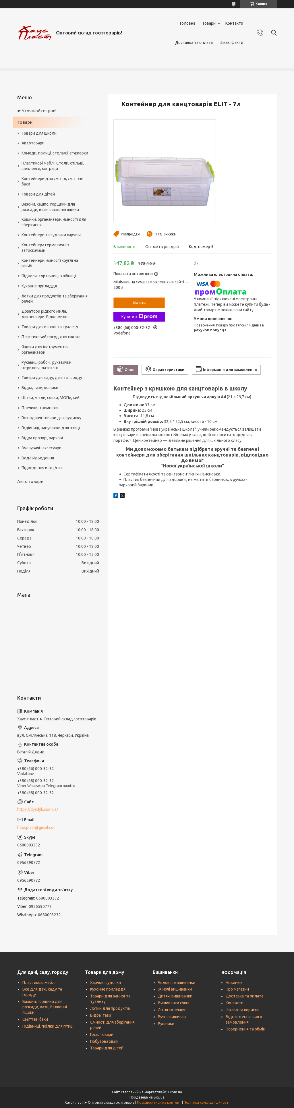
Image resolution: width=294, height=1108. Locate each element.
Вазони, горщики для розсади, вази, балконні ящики (44, 1007)
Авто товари (30, 481)
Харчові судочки (105, 982)
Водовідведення (38, 458)
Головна (187, 23)
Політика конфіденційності (206, 1102)
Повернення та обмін (245, 1029)
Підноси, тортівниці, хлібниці (49, 276)
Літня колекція (171, 1010)
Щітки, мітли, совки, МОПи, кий (51, 397)
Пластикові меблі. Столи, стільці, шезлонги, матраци (53, 166)
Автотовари (33, 143)
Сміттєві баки (35, 1019)
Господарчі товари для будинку (51, 417)
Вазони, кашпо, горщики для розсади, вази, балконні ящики (50, 207)
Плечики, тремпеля (40, 407)
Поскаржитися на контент (159, 1102)
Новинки (234, 982)
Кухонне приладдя (39, 286)
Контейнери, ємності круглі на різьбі (50, 263)
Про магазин (237, 989)
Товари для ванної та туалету (50, 326)
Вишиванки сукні (173, 1003)
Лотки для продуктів (110, 1008)
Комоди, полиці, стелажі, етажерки (55, 153)
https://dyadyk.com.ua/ (37, 809)
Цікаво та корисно (243, 1010)
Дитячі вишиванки (175, 996)
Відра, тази (100, 1015)
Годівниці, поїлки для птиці (48, 1026)
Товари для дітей (38, 194)
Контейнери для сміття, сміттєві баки (52, 181)
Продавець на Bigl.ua (147, 1097)
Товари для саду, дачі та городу (52, 377)
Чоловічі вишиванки (176, 982)
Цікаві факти (231, 42)
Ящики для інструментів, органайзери (45, 350)
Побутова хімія (104, 1041)
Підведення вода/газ (42, 467)
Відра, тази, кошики (40, 387)
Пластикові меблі (38, 982)
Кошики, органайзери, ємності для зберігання (54, 222)
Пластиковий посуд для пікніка (51, 336)
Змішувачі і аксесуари (41, 448)
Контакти (234, 23)
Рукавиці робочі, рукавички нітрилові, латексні (46, 365)
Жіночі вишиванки (175, 989)
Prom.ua (175, 1092)
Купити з (139, 316)
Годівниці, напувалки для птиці (51, 428)
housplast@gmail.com (37, 827)
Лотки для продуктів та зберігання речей (55, 299)
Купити (139, 303)
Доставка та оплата (194, 42)
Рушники (166, 1023)
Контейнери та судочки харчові (51, 235)
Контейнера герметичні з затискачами (45, 248)
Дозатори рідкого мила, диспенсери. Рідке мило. (45, 314)
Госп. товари (101, 1034)
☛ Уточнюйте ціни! (36, 110)
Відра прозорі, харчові (42, 438)
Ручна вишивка (172, 1016)
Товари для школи (39, 133)
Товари (209, 23)
